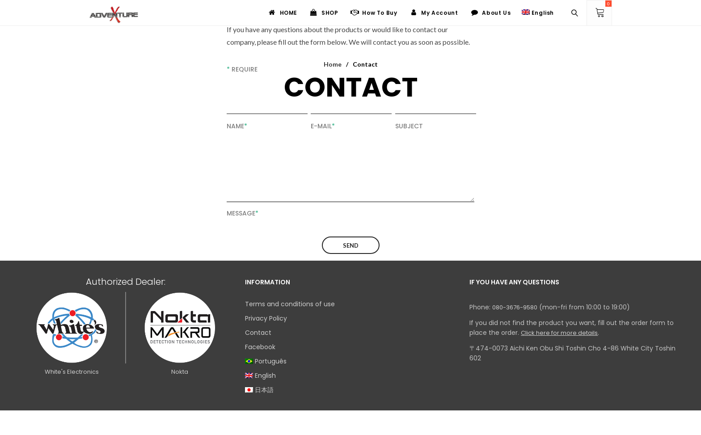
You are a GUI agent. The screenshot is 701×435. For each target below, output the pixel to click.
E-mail (323, 126)
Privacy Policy (266, 318)
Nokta (179, 371)
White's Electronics (72, 371)
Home (333, 64)
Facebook (260, 346)
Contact (258, 332)
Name (237, 126)
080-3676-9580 (514, 307)
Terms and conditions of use (290, 304)
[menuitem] (350, 361)
